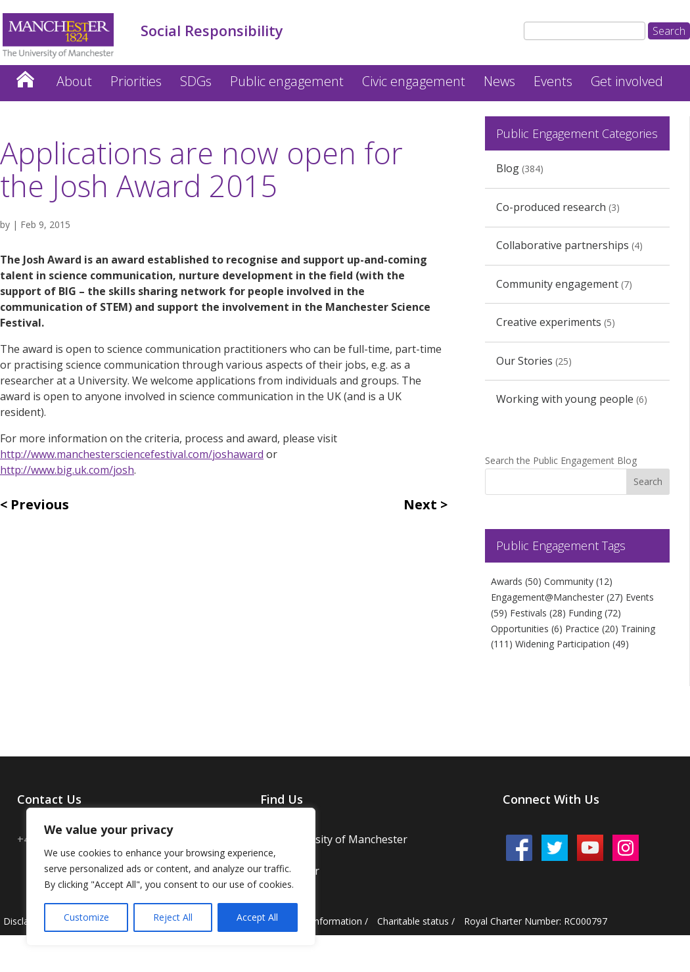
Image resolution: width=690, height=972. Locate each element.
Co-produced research (551, 207)
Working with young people (564, 399)
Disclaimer (25, 921)
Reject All (173, 917)
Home (25, 75)
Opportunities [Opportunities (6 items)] (527, 628)
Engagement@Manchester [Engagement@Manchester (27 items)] (557, 597)
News (499, 81)
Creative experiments (548, 322)
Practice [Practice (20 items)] (591, 628)
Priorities (136, 81)
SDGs (196, 81)
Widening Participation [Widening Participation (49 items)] (572, 643)
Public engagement (287, 81)
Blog (507, 168)
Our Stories (524, 361)
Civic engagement (413, 81)
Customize (86, 917)
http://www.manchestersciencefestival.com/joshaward (132, 454)
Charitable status (413, 921)
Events (553, 81)
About (74, 81)
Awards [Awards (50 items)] (516, 581)
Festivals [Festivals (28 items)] (538, 613)
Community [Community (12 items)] (578, 581)
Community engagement (557, 284)
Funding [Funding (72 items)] (594, 613)
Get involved (627, 81)
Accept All (257, 917)
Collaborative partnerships (562, 245)
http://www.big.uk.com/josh (67, 470)
